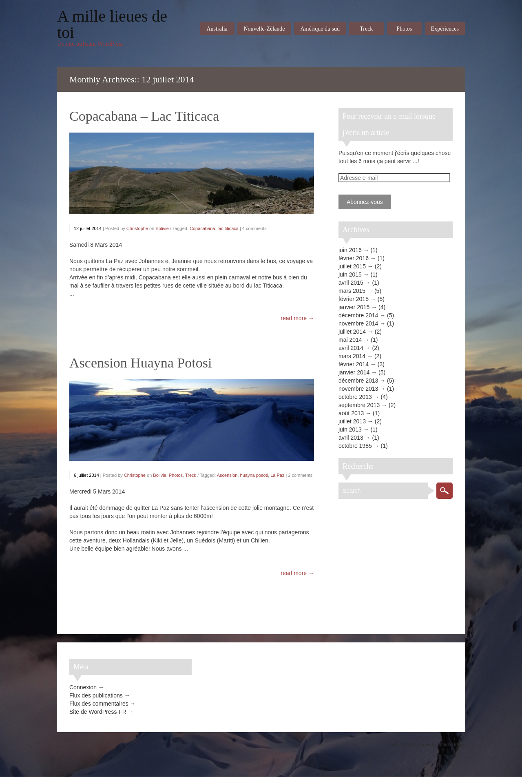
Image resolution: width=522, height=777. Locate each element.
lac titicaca (228, 228)
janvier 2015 (353, 307)
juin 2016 (350, 250)
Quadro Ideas (451, 744)
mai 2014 (350, 339)
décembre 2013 (358, 380)
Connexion (83, 687)
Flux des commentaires (98, 703)
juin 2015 (350, 274)
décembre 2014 (358, 315)
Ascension (227, 475)
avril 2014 (350, 348)
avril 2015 (350, 282)
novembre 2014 (358, 323)
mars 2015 (351, 291)
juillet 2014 (352, 331)
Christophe (137, 228)
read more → (297, 318)
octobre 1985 (355, 446)
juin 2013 (350, 429)
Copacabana (202, 228)
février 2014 (353, 364)
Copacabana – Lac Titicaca (144, 116)
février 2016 (353, 258)
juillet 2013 (352, 421)
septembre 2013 (359, 405)
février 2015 (353, 299)
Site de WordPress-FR (97, 711)
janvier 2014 (353, 372)
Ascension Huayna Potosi (140, 362)
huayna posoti (254, 475)
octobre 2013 (355, 397)
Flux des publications (96, 695)
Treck (190, 475)
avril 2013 (350, 437)
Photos (176, 475)
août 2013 (351, 413)
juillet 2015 (352, 266)
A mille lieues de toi (112, 24)
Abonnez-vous (365, 202)
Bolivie (161, 228)
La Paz (277, 475)
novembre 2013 (358, 388)
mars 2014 (351, 356)
